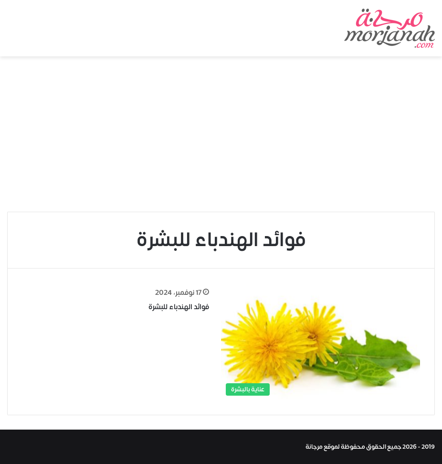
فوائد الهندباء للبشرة (178, 307)
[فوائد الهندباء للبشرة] (320, 344)
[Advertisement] (221, 138)
